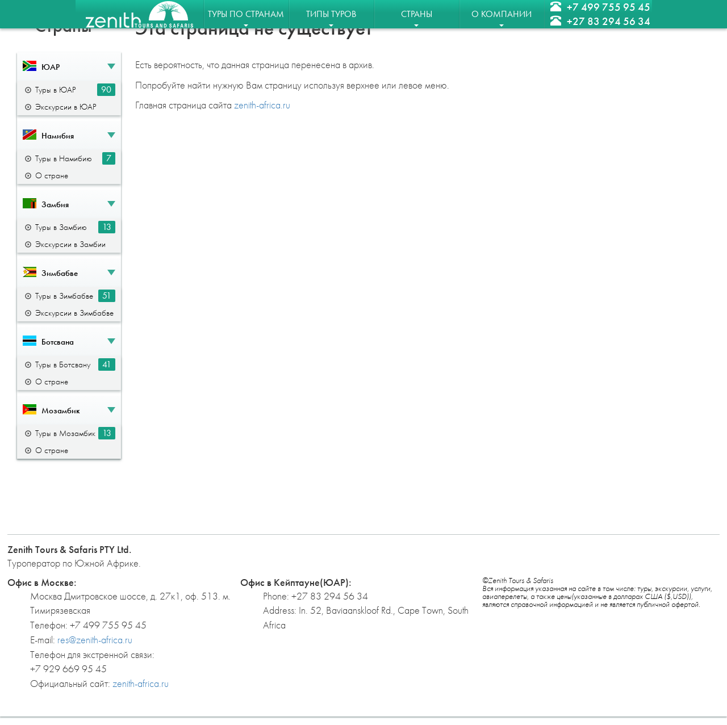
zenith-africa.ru (262, 104)
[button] (69, 66)
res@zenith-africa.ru (94, 639)
